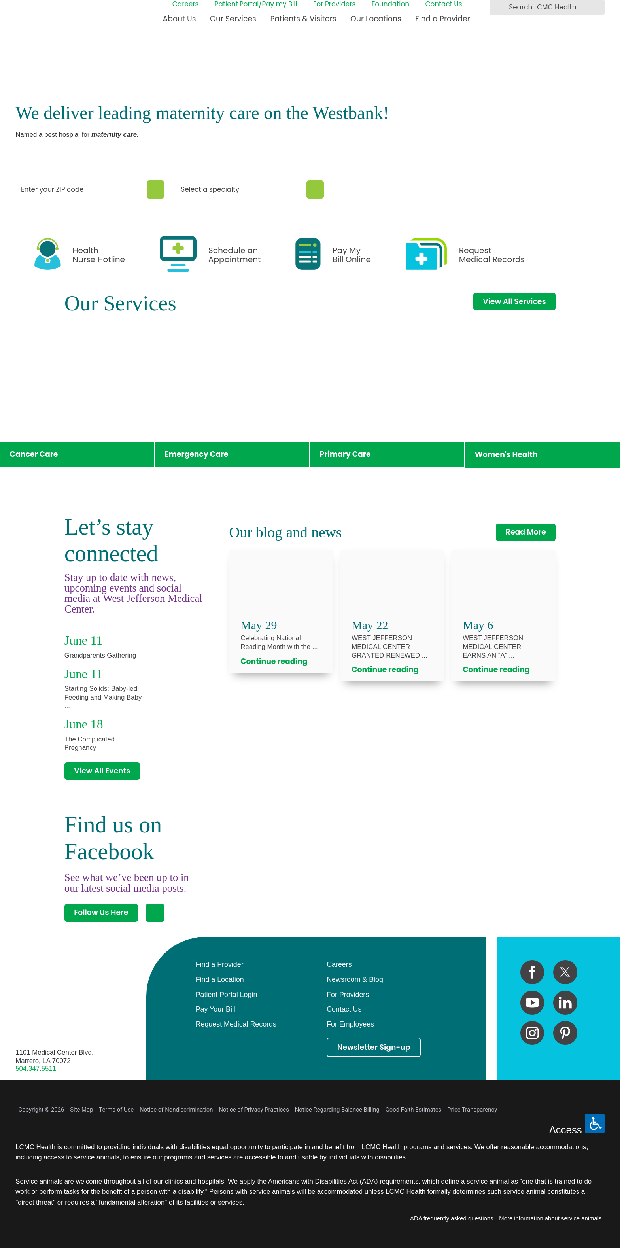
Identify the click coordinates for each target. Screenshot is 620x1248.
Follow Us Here (101, 912)
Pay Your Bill (215, 1009)
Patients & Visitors (303, 18)
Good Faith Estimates (414, 1109)
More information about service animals (550, 1218)
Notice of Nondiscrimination (176, 1109)
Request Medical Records (236, 1024)
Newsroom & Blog (355, 979)
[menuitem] (179, 22)
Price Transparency (472, 1109)
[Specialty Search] (315, 189)
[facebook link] (532, 972)
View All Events (102, 771)
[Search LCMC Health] (498, 7)
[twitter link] (565, 972)
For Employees (350, 1024)
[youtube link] (532, 1003)
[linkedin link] (565, 1003)
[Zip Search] (155, 189)
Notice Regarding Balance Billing (337, 1109)
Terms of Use (116, 1109)
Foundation (390, 4)
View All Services (514, 301)
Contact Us (443, 4)
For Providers (334, 4)
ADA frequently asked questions (451, 1218)
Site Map (81, 1109)
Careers (185, 4)
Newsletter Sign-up (373, 1047)
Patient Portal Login (226, 994)
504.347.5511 (35, 1068)
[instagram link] (532, 1033)
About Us (179, 18)
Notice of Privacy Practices (254, 1109)
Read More (526, 532)
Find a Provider (442, 18)
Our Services (233, 18)
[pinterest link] (565, 1033)
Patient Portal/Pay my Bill (256, 4)
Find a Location (220, 979)
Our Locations (375, 18)
